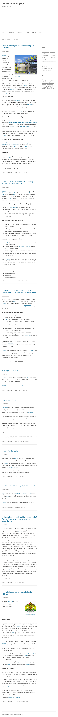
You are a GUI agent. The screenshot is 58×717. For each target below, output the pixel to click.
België (50, 81)
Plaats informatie (6, 39)
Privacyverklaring (5, 714)
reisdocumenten (12, 207)
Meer (6, 319)
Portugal (44, 87)
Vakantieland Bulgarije (13, 3)
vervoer (9, 198)
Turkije (52, 88)
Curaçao (49, 82)
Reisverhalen (5, 36)
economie (21, 334)
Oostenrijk (50, 86)
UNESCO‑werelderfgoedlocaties (10, 144)
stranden (4, 193)
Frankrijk (44, 84)
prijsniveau (28, 335)
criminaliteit (17, 280)
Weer (16, 476)
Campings (20, 32)
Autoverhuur (11, 32)
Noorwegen (45, 86)
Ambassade (17, 582)
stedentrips (5, 93)
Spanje (49, 88)
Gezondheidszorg (19, 441)
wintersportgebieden (26, 143)
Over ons (16, 39)
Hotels (27, 32)
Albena (29, 126)
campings (17, 493)
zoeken (9, 664)
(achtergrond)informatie (28, 653)
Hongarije (44, 85)
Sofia (21, 126)
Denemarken (45, 83)
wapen (27, 614)
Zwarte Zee (13, 193)
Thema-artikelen (15, 36)
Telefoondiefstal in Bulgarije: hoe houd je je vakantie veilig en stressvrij (18, 183)
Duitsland (51, 83)
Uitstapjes (25, 36)
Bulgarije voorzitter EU (10, 370)
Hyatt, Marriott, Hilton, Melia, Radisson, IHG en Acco (23, 122)
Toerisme (25, 85)
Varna (28, 246)
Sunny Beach (22, 246)
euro (16, 361)
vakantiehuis (27, 305)
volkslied (7, 570)
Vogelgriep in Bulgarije (10, 400)
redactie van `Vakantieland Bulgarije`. (11, 686)
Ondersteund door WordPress (16, 714)
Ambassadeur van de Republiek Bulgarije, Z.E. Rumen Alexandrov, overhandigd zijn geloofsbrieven (19, 519)
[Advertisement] (29, 19)
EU (27, 377)
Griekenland (50, 84)
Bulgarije (20, 76)
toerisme (16, 93)
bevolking (30, 350)
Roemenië (49, 87)
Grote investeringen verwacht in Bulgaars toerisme (18, 47)
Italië (48, 85)
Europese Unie (27, 493)
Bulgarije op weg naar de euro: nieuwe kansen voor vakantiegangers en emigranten (19, 291)
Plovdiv (24, 126)
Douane (16, 76)
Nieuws (34, 32)
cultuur (15, 194)
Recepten (41, 32)
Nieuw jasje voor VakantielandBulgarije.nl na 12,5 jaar (19, 593)
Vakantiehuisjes (35, 36)
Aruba (46, 81)
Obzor (3, 128)
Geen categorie (18, 172)
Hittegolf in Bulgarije (10, 451)
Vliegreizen (45, 36)
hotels (11, 126)
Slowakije (44, 88)
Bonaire (54, 81)
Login (43, 75)
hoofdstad (12, 467)
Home (3, 32)
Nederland (53, 85)
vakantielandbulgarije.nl (12, 158)
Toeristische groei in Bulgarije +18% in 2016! (19, 486)
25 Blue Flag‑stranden (9, 143)
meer (7, 121)
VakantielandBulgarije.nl (14, 697)
